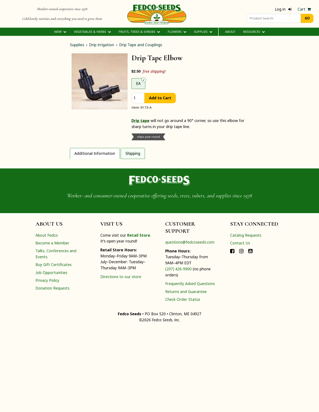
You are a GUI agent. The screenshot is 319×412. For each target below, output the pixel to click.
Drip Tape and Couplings (140, 44)
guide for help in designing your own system (132, 231)
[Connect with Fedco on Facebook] (232, 334)
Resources (254, 32)
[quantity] (138, 98)
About (230, 32)
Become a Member (52, 326)
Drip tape (140, 120)
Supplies (203, 32)
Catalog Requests (245, 318)
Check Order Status (182, 382)
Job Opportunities (51, 355)
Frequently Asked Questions (190, 367)
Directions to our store (120, 360)
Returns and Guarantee (186, 374)
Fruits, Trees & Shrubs (139, 32)
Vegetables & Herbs (92, 32)
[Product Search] (274, 18)
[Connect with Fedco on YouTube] (250, 334)
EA (138, 83)
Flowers (177, 32)
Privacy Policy (47, 363)
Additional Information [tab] (94, 153)
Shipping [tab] (132, 153)
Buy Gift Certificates (53, 348)
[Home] (156, 13)
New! (60, 32)
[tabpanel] (159, 200)
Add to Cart (160, 97)
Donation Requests (52, 371)
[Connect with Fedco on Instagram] (241, 334)
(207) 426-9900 (178, 352)
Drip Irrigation (101, 44)
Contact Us (240, 326)
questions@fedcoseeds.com (190, 325)
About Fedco (46, 318)
